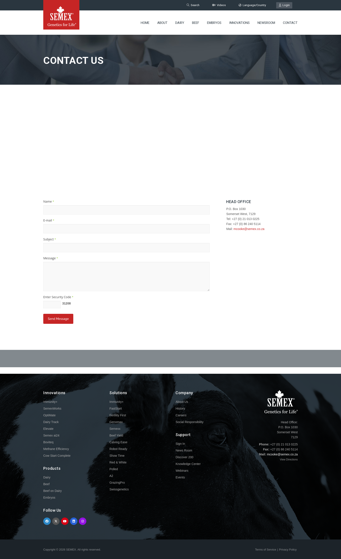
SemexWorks (52, 408)
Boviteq (48, 442)
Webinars (182, 470)
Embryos (214, 23)
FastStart (115, 408)
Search (193, 5)
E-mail (48, 220)
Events (180, 477)
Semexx (114, 428)
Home (145, 23)
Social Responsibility (189, 422)
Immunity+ (50, 402)
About (162, 23)
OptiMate (49, 415)
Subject (49, 239)
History (180, 408)
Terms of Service (265, 549)
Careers (181, 415)
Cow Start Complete (56, 455)
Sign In (180, 443)
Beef (195, 23)
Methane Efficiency (56, 449)
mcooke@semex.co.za (249, 229)
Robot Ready (118, 449)
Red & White (118, 462)
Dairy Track (51, 422)
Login (284, 5)
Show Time (116, 455)
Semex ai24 (51, 435)
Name (48, 201)
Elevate (48, 428)
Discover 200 (184, 457)
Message (50, 258)
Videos (219, 5)
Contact (290, 23)
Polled (113, 469)
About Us (182, 402)
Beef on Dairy (52, 491)
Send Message (58, 319)
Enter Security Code (58, 297)
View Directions (289, 459)
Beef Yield (116, 435)
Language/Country (252, 5)
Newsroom (266, 23)
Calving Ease (118, 442)
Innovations (239, 23)
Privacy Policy (288, 549)
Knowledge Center (188, 464)
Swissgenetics (119, 489)
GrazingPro (117, 482)
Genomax (116, 422)
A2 (111, 476)
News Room (184, 450)
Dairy (179, 23)
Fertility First (117, 415)
